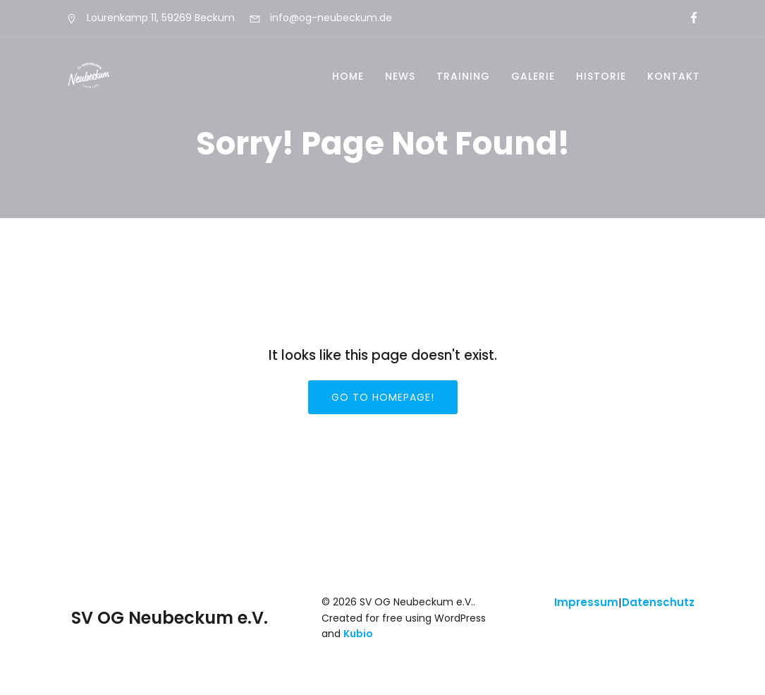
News (400, 76)
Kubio (358, 634)
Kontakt (673, 76)
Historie (601, 76)
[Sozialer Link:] (687, 18)
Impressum (586, 602)
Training (463, 76)
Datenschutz (658, 602)
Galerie (533, 76)
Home (348, 76)
